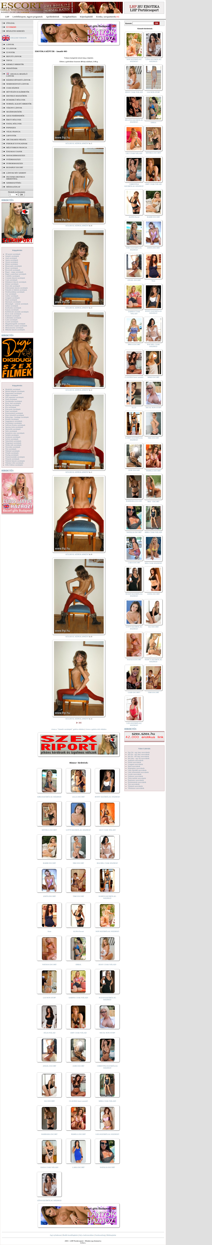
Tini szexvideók (133, 784)
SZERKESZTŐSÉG (13, 183)
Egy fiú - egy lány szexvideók (139, 752)
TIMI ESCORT (78, 896)
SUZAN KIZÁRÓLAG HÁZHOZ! (107, 999)
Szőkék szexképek (12, 435)
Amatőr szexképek (12, 256)
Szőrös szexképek (11, 439)
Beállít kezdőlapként (70, 1235)
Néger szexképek (11, 395)
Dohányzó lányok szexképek (15, 282)
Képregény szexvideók (136, 768)
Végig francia (13, 132)
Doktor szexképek (12, 284)
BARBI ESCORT (49, 863)
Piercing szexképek (12, 405)
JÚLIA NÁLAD (49, 1033)
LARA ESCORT (78, 1167)
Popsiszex (11, 128)
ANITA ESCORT (49, 896)
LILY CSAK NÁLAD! (107, 830)
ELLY (134, 407)
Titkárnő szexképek (12, 451)
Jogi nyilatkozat (55, 1235)
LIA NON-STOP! (49, 998)
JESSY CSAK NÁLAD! (107, 964)
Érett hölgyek (13, 120)
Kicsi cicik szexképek (13, 314)
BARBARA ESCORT (49, 1134)
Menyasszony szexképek (14, 328)
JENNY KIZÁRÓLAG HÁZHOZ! (107, 797)
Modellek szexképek (12, 389)
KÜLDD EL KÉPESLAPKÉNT (77, 143)
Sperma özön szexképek (14, 427)
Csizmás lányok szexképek (15, 278)
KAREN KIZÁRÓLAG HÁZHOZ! (107, 897)
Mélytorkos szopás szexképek (16, 326)
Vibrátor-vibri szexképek (14, 463)
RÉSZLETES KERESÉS (15, 31)
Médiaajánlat (111, 1235)
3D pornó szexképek (12, 254)
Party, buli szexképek (13, 403)
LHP (7, 16)
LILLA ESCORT (78, 797)
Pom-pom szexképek (13, 409)
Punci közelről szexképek (14, 415)
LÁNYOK (10, 44)
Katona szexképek (12, 310)
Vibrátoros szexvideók (136, 788)
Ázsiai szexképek (11, 262)
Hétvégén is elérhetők (17, 92)
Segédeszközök (14, 112)
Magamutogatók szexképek (15, 324)
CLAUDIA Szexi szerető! (78, 1101)
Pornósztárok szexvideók (137, 782)
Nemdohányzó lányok (17, 84)
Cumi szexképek (11, 280)
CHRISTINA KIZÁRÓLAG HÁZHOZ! (107, 1067)
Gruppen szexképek (12, 298)
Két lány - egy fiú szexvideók (138, 758)
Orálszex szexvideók (135, 776)
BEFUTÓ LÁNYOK (14, 56)
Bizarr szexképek (11, 268)
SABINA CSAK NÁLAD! (78, 998)
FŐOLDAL (10, 23)
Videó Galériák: (144, 749)
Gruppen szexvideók (135, 764)
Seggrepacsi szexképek (13, 421)
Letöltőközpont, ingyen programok (28, 16)
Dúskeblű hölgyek (15, 100)
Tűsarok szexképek (12, 459)
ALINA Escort (78, 931)
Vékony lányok (14, 108)
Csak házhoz (12, 88)
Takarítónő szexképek (13, 441)
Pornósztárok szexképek (14, 413)
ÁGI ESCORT (49, 1101)
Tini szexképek (10, 449)
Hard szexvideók (134, 766)
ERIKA (78, 964)
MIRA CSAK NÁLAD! (107, 1101)
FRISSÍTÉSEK (11, 68)
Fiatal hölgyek (14, 124)
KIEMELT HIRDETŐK (15, 64)
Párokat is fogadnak (16, 144)
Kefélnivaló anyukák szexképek (17, 312)
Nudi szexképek (11, 399)
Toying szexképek (12, 455)
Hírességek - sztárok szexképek (16, 304)
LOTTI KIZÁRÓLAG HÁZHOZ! (78, 830)
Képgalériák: (17, 250)
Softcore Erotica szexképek (15, 425)
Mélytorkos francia (16, 147)
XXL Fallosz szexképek (14, 465)
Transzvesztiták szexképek (15, 457)
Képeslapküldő (86, 16)
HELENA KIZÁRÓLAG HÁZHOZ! (134, 121)
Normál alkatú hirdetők (18, 104)
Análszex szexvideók (135, 760)
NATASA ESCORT (49, 964)
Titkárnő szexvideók (135, 786)
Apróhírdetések (52, 16)
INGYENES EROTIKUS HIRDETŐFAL (15, 178)
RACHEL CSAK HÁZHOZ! (107, 863)
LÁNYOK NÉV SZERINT (16, 173)
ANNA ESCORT (153, 594)
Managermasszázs (15, 155)
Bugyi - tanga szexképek (14, 272)
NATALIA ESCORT (107, 1167)
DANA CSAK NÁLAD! (49, 1167)
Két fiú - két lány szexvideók (138, 756)
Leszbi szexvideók (134, 774)
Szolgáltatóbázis (69, 16)
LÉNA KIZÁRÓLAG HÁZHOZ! (49, 1200)
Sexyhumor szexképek (13, 423)
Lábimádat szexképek (13, 318)
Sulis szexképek (11, 431)
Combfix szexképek (12, 276)
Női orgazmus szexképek (14, 397)
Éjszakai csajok (14, 151)
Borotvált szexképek (12, 270)
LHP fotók (11, 136)
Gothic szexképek (11, 296)
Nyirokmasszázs (14, 163)
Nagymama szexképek (13, 393)
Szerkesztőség (100, 1235)
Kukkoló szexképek (12, 316)
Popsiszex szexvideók (136, 780)
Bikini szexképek (11, 264)
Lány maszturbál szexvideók (138, 772)
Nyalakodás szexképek (13, 401)
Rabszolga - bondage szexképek (17, 417)
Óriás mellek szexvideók (137, 778)
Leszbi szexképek (11, 322)
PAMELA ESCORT (78, 1134)
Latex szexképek (11, 320)
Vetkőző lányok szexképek (15, 461)
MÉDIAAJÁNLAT (13, 187)
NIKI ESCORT (78, 863)
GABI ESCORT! (134, 692)
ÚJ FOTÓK (10, 52)
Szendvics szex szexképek (14, 433)
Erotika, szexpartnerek (106, 16)
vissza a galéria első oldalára (96, 729)
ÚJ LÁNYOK (11, 48)
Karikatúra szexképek (13, 308)
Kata (49, 931)
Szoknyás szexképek (12, 437)
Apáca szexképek (11, 260)
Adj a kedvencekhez (86, 1235)
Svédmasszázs (13, 159)
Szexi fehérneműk (15, 116)
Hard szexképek (11, 300)
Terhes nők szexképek (13, 445)
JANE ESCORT (78, 1066)
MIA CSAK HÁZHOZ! (153, 563)
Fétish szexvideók (134, 762)
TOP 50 (9, 60)
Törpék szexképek (12, 453)
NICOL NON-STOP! (107, 1033)
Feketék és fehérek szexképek (16, 290)
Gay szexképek (10, 294)
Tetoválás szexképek (12, 447)
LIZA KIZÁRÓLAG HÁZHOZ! (107, 1134)
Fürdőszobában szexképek (15, 292)
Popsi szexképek (11, 411)
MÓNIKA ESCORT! (49, 830)
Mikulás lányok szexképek (15, 330)
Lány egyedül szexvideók (137, 770)
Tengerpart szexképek (13, 443)
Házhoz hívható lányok (18, 80)
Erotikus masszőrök (16, 96)
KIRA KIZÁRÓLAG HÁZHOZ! (49, 797)
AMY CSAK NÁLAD (78, 1033)
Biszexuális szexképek (13, 266)
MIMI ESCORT (153, 377)
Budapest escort (14, 167)
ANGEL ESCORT (49, 1066)
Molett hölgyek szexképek (15, 391)
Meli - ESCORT (153, 501)
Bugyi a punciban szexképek (15, 274)
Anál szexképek (11, 258)
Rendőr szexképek (12, 419)
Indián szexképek (11, 306)
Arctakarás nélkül (16, 140)
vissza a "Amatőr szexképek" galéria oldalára (67, 729)
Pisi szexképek (10, 407)
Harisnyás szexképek (13, 302)
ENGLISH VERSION (18, 38)
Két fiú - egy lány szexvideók (138, 754)
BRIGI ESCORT (134, 344)
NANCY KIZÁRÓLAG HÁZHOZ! (153, 661)
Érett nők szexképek (12, 286)
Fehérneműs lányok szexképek (16, 288)
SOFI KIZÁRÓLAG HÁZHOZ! (107, 931)
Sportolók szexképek (13, 429)
